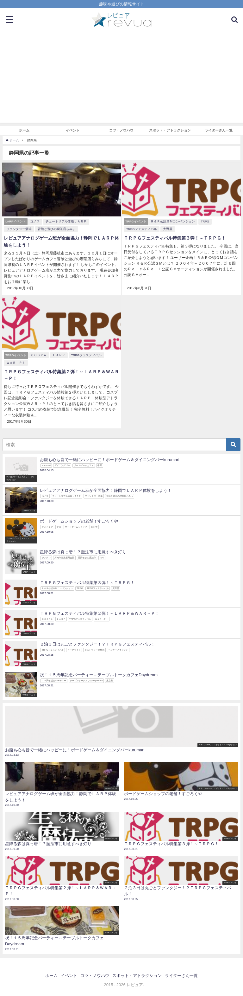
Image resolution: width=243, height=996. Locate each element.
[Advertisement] (121, 78)
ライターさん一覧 (219, 130)
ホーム (24, 130)
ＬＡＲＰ (59, 355)
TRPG (205, 221)
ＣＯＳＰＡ (39, 355)
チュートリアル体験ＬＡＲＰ (66, 221)
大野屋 (167, 229)
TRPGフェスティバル (141, 229)
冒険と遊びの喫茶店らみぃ (57, 229)
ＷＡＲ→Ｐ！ (15, 362)
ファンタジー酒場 (19, 229)
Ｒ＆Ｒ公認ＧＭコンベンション (173, 221)
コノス (35, 221)
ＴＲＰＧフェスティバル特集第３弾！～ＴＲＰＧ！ (175, 238)
